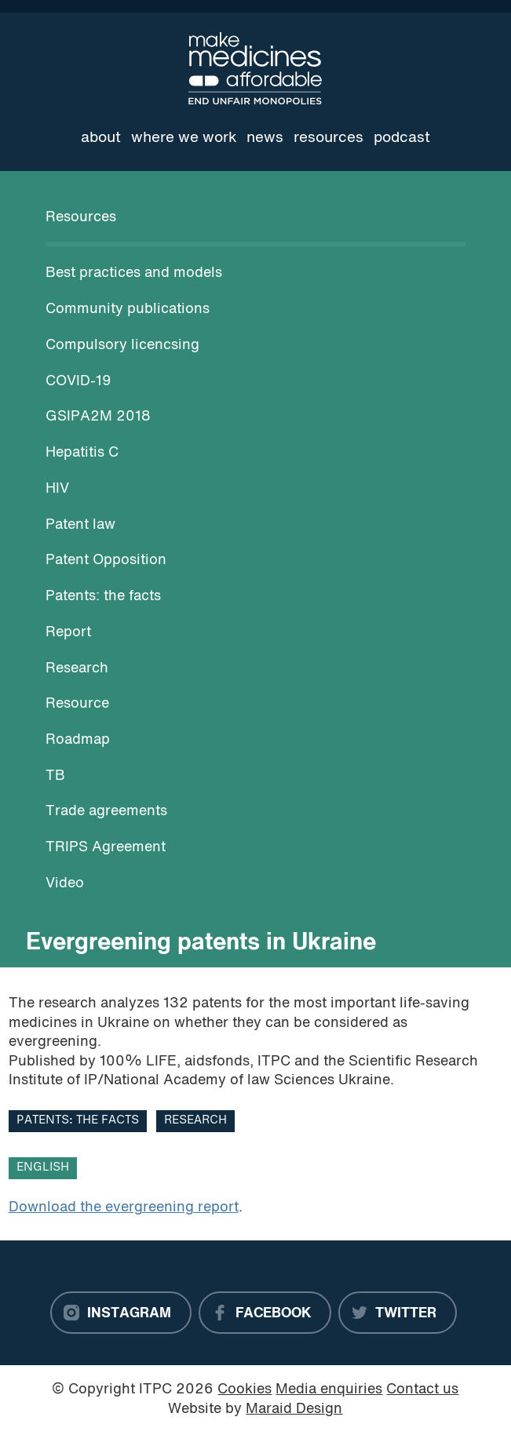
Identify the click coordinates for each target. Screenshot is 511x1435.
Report (68, 632)
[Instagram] (121, 1312)
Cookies (244, 1390)
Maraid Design (294, 1409)
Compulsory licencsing (122, 345)
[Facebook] (265, 1312)
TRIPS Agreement (106, 847)
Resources (328, 138)
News (264, 138)
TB (55, 776)
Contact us (422, 1390)
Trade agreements (106, 811)
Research (77, 669)
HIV (57, 489)
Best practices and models (134, 273)
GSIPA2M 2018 (98, 417)
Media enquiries (329, 1390)
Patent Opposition (106, 560)
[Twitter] (397, 1312)
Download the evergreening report (124, 1208)
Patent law (80, 525)
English (42, 1168)
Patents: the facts (103, 596)
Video (65, 884)
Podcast (402, 138)
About (101, 138)
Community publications (128, 309)
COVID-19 (78, 381)
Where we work (184, 138)
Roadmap (78, 740)
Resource (77, 704)
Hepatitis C (82, 453)
